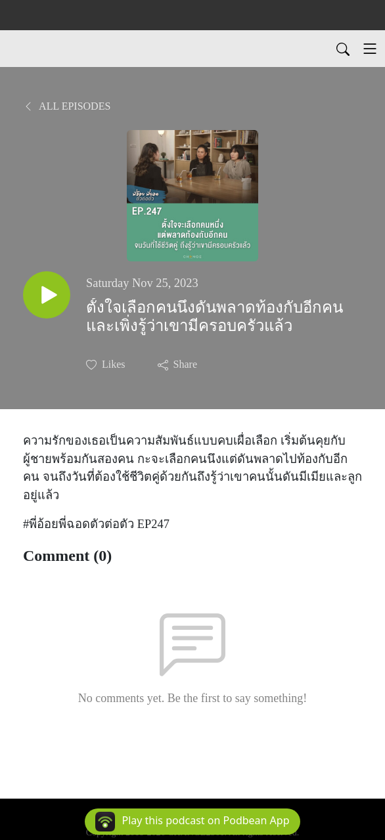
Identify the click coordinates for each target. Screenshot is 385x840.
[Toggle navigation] (370, 48)
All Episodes (66, 106)
